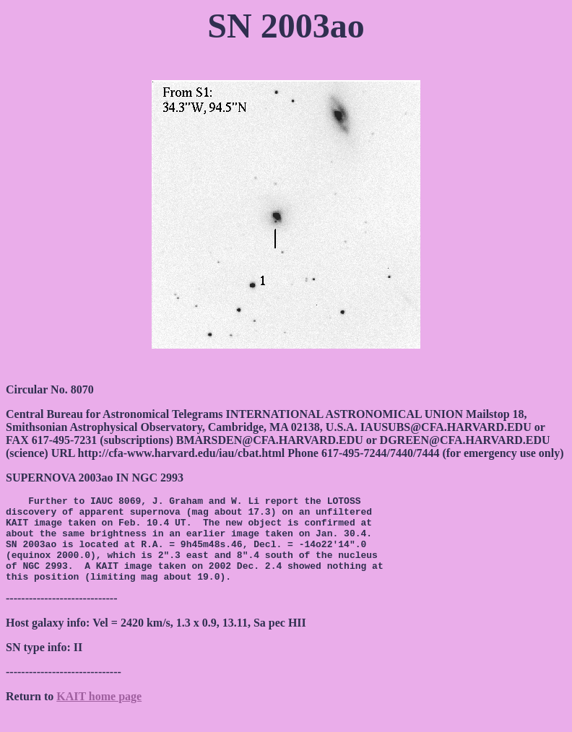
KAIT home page (99, 713)
